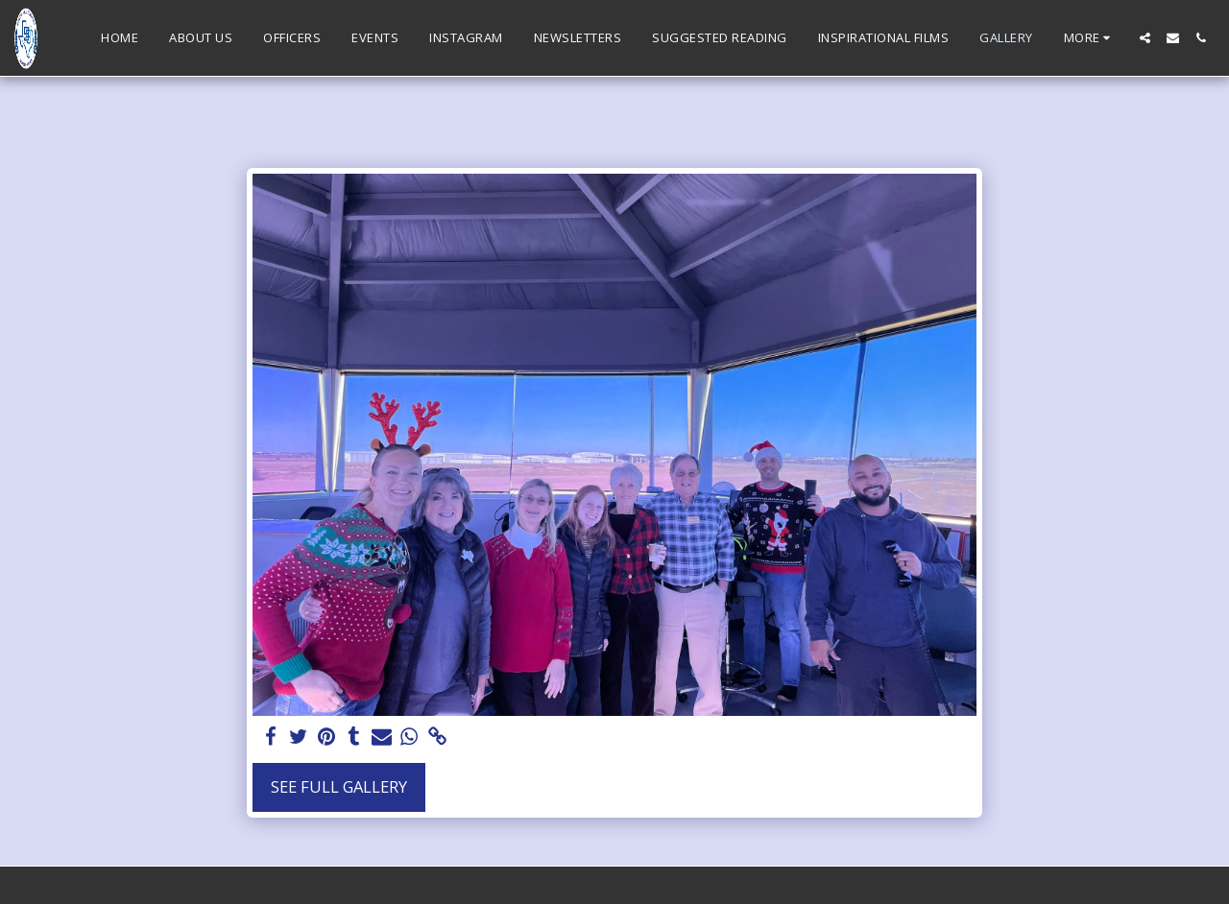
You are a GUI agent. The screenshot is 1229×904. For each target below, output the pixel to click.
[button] (1145, 38)
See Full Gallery (339, 786)
